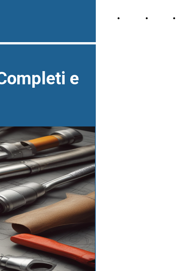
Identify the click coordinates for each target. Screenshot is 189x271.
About (160, 18)
